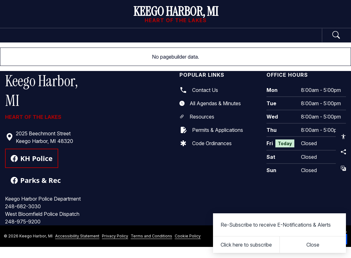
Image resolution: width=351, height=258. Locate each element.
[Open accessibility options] (343, 136)
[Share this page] (343, 151)
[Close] (313, 244)
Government (64, 40)
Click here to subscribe (246, 245)
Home (21, 40)
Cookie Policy (188, 246)
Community (235, 40)
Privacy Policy (115, 246)
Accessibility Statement (77, 246)
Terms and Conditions (151, 246)
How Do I (287, 40)
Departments (125, 40)
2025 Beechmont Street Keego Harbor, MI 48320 (39, 148)
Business (181, 40)
